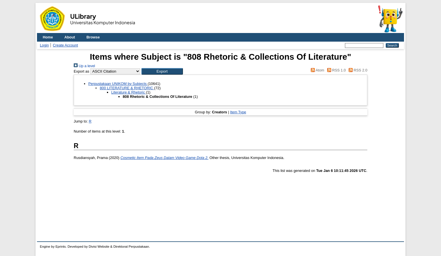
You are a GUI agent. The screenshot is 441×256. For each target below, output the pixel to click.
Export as (81, 71)
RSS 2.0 (357, 70)
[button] (162, 71)
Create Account (65, 45)
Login (44, 45)
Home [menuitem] (48, 37)
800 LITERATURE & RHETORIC (127, 88)
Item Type (238, 112)
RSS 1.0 (335, 70)
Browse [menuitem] (93, 37)
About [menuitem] (70, 37)
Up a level (84, 66)
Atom (316, 70)
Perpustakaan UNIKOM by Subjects (118, 84)
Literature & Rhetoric (128, 92)
